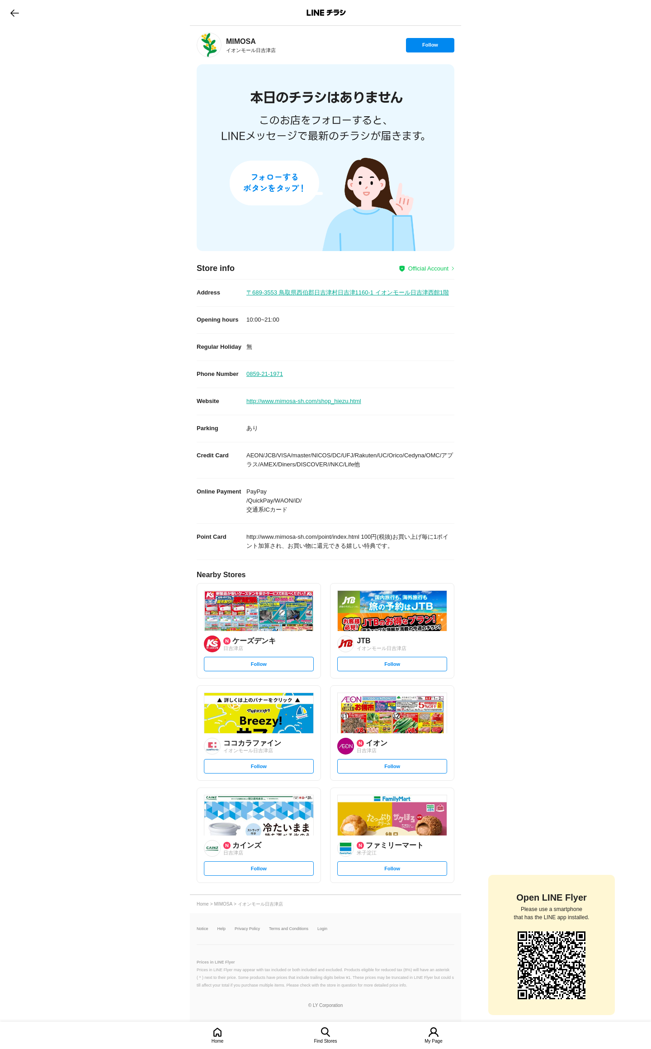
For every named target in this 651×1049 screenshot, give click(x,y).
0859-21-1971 (264, 373)
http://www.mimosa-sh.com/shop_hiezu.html (303, 401)
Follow (430, 47)
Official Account (428, 268)
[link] (209, 45)
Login (322, 929)
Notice (202, 929)
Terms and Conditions (288, 929)
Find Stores (325, 1041)
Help (221, 929)
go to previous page (14, 12)
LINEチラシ (326, 12)
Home (218, 1041)
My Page (433, 1041)
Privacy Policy (247, 929)
